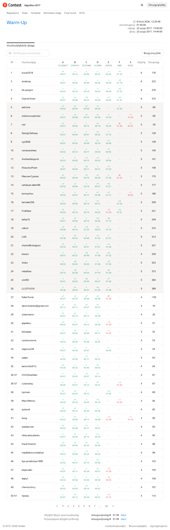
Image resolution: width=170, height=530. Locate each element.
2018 (82, 13)
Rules (25, 13)
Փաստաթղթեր (138, 526)
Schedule (35, 13)
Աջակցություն (158, 526)
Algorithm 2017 (32, 5)
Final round (70, 13)
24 (106, 506)
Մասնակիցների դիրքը (21, 45)
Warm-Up (17, 22)
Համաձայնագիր (115, 526)
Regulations (13, 13)
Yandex (21, 526)
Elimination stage (52, 13)
